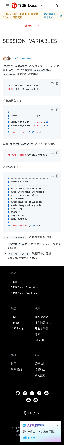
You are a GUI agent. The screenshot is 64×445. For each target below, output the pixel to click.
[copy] (57, 83)
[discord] (28, 400)
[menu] (7, 5)
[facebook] (39, 393)
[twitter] (25, 393)
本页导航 (32, 26)
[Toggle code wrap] (52, 83)
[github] (17, 393)
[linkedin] (32, 393)
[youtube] (35, 400)
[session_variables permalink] (5, 48)
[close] (57, 425)
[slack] (46, 393)
